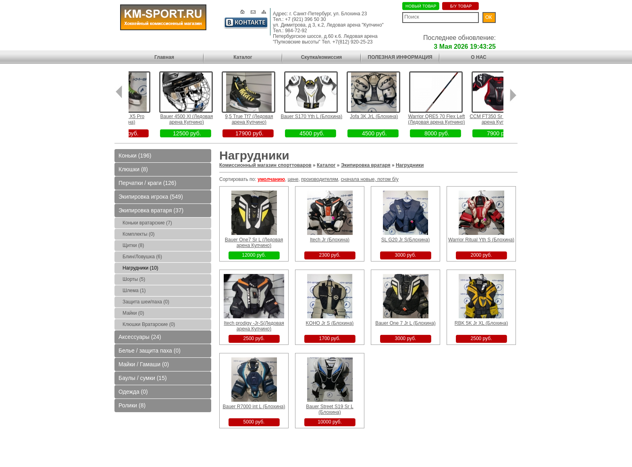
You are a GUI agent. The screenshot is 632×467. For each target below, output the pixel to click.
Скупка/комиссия (321, 57)
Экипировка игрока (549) (150, 196)
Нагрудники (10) (140, 268)
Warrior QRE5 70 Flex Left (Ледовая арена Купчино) (446, 119)
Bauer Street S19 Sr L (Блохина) (329, 409)
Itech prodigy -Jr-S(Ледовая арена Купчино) (254, 326)
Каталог (242, 57)
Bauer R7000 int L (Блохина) (253, 406)
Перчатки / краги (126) (147, 183)
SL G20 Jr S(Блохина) (405, 240)
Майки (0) (133, 313)
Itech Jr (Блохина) (329, 240)
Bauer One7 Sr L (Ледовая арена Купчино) (254, 242)
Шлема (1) (134, 290)
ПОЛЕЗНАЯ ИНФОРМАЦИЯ (400, 57)
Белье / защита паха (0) (149, 350)
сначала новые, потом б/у (370, 179)
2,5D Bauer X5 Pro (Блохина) (134, 119)
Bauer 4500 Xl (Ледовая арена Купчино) (196, 119)
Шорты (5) (134, 279)
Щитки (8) (133, 245)
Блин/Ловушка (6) (142, 256)
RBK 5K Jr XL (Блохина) (481, 323)
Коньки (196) (134, 155)
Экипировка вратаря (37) (150, 210)
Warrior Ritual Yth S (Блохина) (481, 240)
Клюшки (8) (133, 169)
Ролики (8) (132, 405)
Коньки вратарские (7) (147, 223)
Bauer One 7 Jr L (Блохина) (405, 323)
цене (293, 179)
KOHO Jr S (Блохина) (330, 323)
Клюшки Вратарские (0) (149, 324)
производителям (319, 179)
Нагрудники (410, 165)
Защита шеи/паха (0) (146, 302)
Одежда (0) (133, 391)
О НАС (478, 57)
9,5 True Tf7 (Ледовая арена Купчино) (259, 119)
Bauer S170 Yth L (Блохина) (322, 116)
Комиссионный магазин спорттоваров (265, 165)
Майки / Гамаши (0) (143, 364)
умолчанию (271, 179)
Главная (164, 57)
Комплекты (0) (139, 234)
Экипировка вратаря (366, 165)
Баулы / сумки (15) (142, 378)
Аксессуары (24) (139, 337)
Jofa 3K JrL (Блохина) (384, 116)
